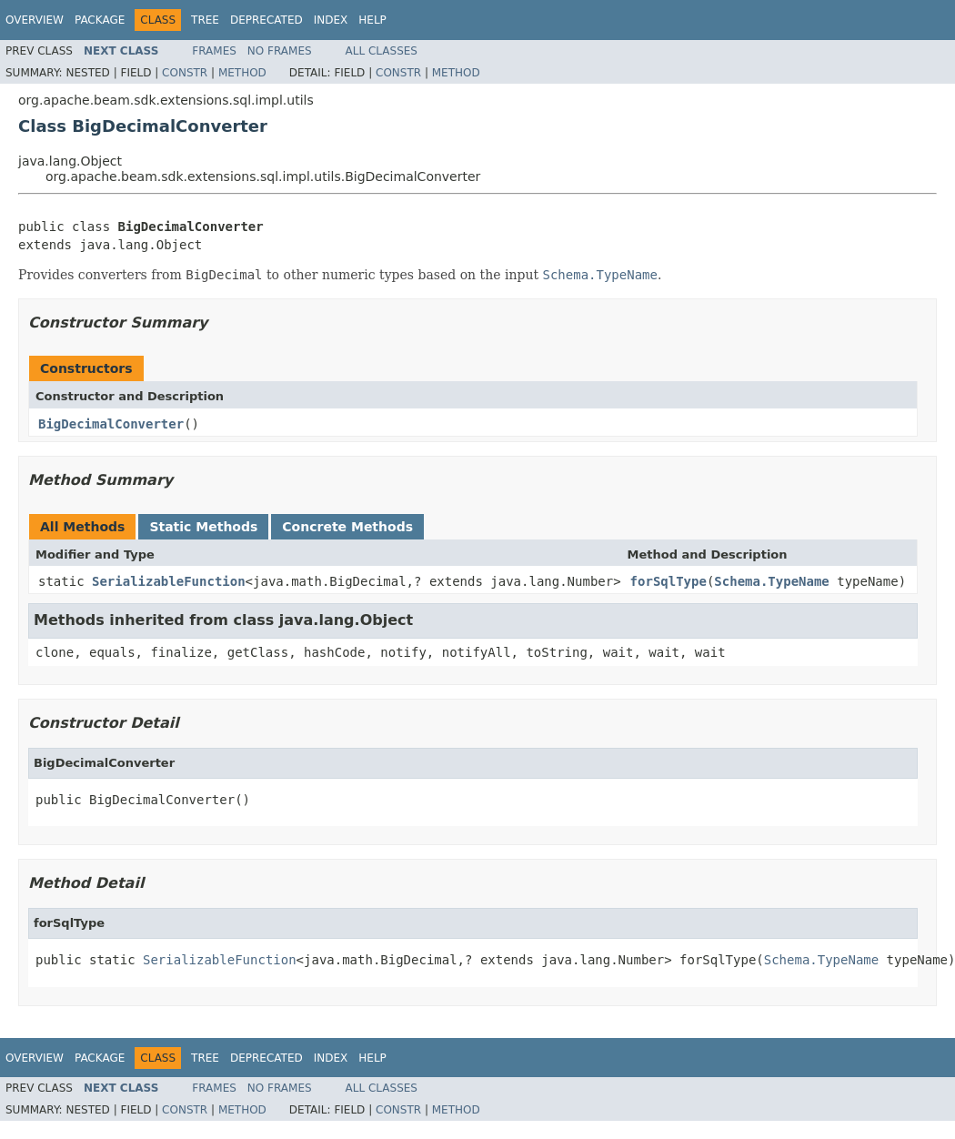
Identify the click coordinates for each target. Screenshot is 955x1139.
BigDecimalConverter (111, 424)
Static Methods (203, 526)
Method (242, 72)
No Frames (279, 51)
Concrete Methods (347, 526)
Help (372, 20)
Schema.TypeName (771, 581)
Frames (214, 51)
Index (331, 20)
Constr (184, 72)
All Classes (381, 51)
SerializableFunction (169, 581)
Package (100, 20)
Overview (34, 20)
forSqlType (668, 581)
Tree (205, 20)
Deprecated (266, 20)
